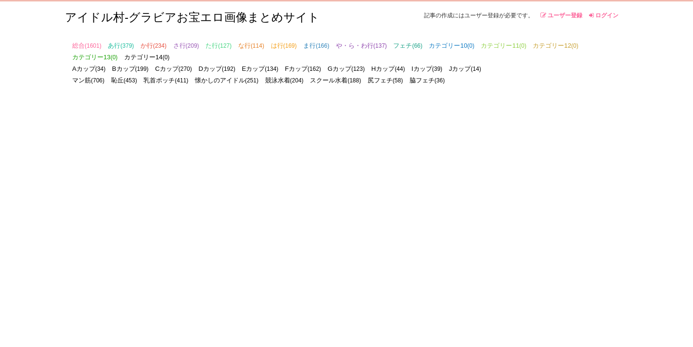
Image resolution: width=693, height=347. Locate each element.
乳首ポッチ (165, 80)
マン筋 (88, 80)
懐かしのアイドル (226, 80)
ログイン (603, 15)
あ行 (121, 45)
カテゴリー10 (451, 45)
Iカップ (426, 68)
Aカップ (88, 68)
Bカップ (130, 68)
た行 (218, 45)
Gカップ (346, 68)
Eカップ (260, 68)
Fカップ (303, 68)
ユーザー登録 (561, 15)
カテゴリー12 (555, 45)
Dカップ (216, 68)
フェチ (407, 45)
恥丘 (124, 80)
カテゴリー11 (503, 45)
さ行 (186, 45)
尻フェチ (385, 80)
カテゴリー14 (146, 57)
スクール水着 (335, 80)
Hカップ (388, 68)
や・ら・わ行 (361, 45)
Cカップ (173, 68)
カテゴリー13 (94, 57)
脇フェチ (427, 80)
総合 (87, 45)
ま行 (316, 45)
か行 (154, 45)
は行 (284, 45)
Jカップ (465, 68)
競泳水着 (284, 80)
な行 (251, 45)
